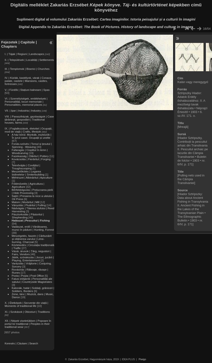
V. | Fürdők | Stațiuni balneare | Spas (27, 89)
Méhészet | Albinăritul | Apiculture (32, 177)
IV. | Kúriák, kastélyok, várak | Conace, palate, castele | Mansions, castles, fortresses (28, 80)
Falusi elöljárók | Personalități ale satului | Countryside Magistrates (32, 280)
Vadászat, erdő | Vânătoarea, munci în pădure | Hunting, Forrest (33, 228)
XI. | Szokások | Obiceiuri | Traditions (27, 311)
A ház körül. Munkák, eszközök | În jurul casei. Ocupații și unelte (31, 136)
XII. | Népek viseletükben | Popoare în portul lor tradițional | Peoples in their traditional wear (28, 323)
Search (33, 343)
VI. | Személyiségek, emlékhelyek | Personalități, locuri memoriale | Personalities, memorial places (26, 101)
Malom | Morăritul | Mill (25, 202)
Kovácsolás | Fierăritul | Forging (31, 159)
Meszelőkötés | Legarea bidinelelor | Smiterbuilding (28, 173)
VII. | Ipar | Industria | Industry (23, 110)
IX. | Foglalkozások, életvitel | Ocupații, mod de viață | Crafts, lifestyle (28, 130)
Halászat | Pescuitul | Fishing (31, 220)
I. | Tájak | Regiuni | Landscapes (24, 53)
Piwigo (142, 359)
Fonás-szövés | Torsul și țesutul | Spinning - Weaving (32, 145)
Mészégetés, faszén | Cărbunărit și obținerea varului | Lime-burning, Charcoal (31, 238)
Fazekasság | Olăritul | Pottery (30, 156)
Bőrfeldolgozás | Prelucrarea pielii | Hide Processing (32, 191)
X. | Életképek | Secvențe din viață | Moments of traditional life (26, 304)
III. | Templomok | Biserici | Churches (27, 68)
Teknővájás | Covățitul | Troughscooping (26, 167)
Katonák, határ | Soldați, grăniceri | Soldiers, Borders (33, 289)
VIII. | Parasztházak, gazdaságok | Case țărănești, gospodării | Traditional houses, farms (29, 119)
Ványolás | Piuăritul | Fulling (29, 205)
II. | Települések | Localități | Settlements (29, 59)
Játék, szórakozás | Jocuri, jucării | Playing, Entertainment (33, 259)
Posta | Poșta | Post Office (28, 275)
